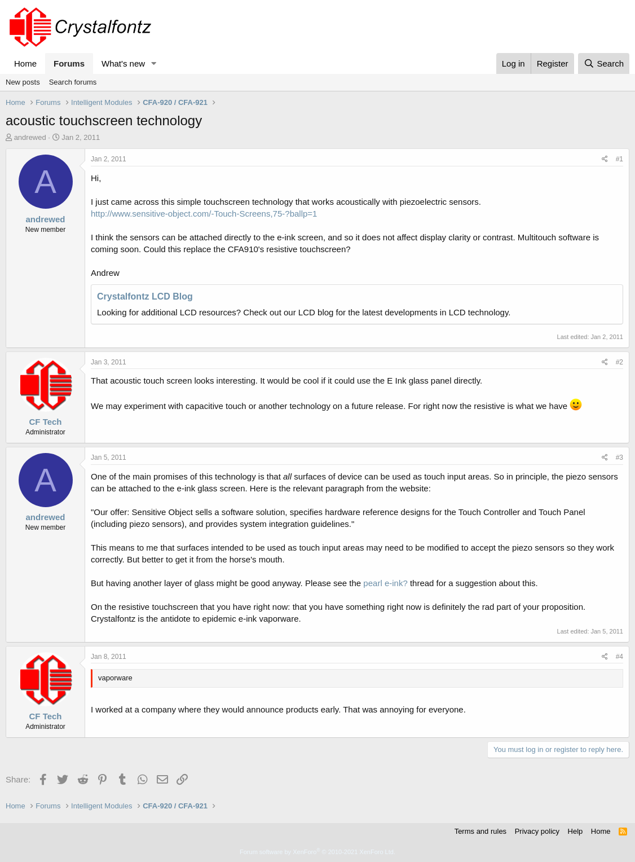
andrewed (30, 137)
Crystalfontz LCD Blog (145, 296)
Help (575, 831)
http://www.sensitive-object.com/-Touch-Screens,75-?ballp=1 (204, 213)
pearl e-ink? (385, 583)
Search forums (73, 82)
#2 (619, 362)
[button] (154, 63)
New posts (23, 82)
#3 (619, 457)
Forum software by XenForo (317, 851)
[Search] (603, 63)
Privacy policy (537, 831)
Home (25, 63)
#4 (619, 657)
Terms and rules (480, 831)
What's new (123, 63)
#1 (619, 159)
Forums (69, 63)
